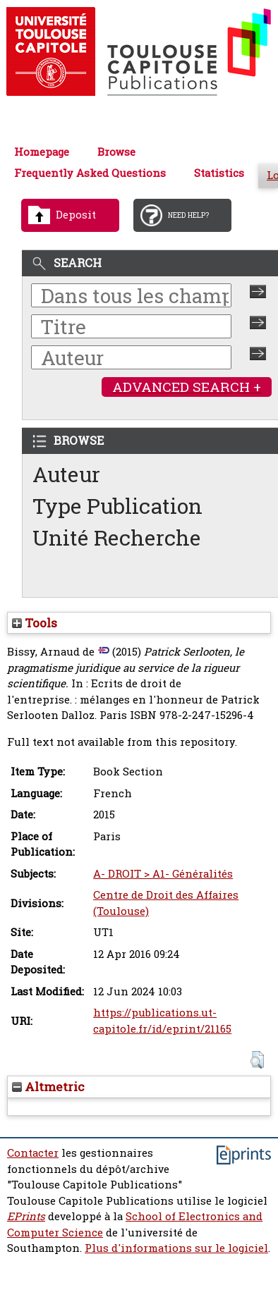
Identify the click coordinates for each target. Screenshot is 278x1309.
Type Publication (117, 505)
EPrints (26, 1216)
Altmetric (48, 1086)
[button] (257, 1060)
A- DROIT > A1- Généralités (163, 873)
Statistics (219, 173)
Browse (116, 152)
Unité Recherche (116, 537)
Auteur (66, 474)
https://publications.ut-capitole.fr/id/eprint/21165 (162, 1020)
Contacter (33, 1152)
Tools (34, 623)
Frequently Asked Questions (90, 173)
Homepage (41, 152)
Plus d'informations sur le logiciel (176, 1248)
